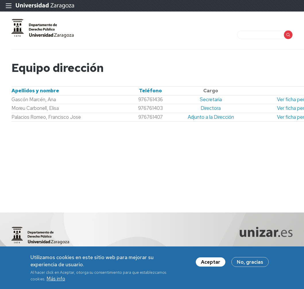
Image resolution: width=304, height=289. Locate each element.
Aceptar (210, 264)
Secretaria (211, 99)
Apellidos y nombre (35, 90)
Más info (56, 280)
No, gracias (250, 264)
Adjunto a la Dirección (211, 117)
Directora (211, 108)
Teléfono (150, 90)
